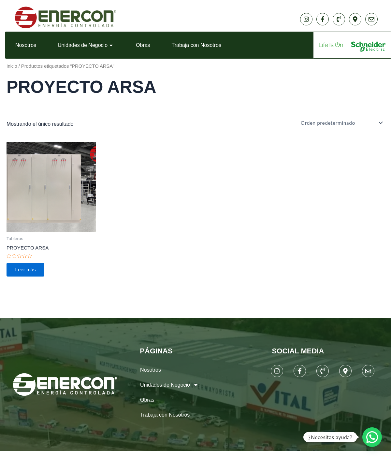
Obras (143, 45)
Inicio (12, 66)
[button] (372, 437)
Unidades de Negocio (86, 45)
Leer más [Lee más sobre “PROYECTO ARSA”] (27, 271)
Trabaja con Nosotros (196, 45)
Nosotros (25, 45)
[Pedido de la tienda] (340, 122)
